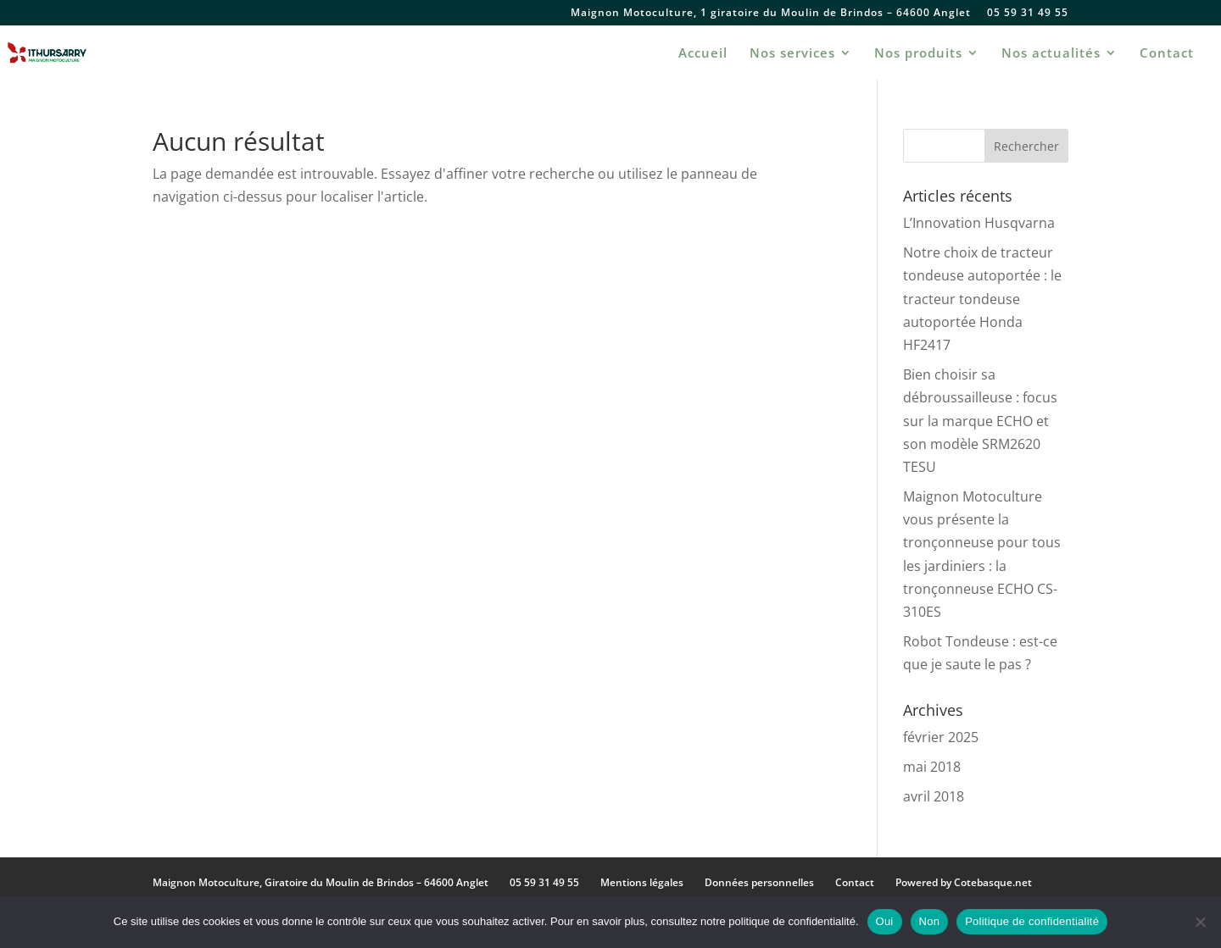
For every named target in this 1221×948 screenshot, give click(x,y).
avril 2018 (933, 796)
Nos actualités (1051, 54)
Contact (1167, 54)
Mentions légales (641, 882)
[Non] (1199, 921)
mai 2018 (932, 766)
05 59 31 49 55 (1027, 13)
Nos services (792, 54)
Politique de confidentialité (1032, 921)
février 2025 (940, 737)
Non (929, 921)
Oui (885, 921)
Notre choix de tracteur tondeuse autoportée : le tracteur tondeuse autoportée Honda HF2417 (982, 298)
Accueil (703, 54)
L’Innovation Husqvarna (979, 222)
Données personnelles (759, 882)
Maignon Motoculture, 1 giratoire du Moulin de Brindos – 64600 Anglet (771, 13)
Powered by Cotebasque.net (963, 882)
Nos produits (918, 54)
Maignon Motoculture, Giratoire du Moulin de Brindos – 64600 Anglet (320, 882)
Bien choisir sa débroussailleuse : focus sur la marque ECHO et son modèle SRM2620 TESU (980, 420)
